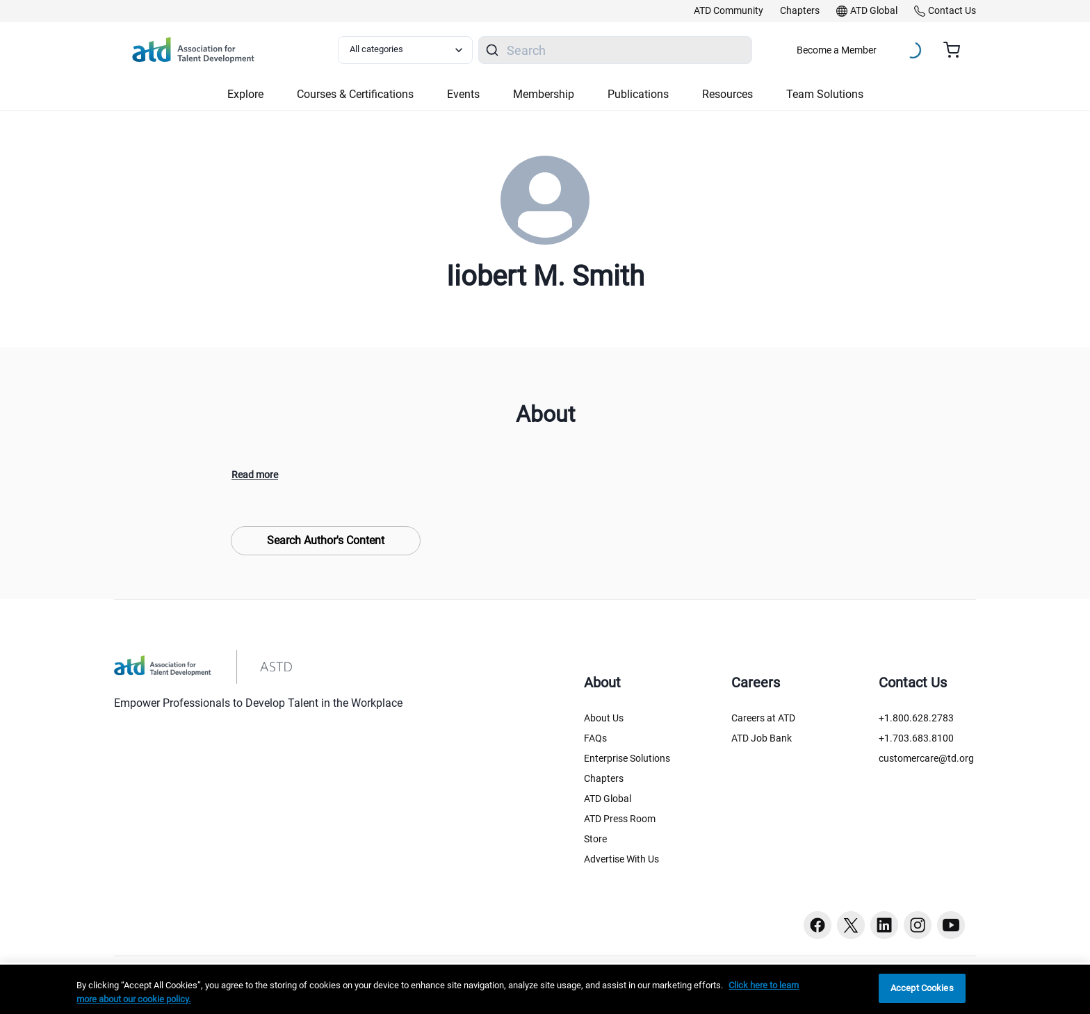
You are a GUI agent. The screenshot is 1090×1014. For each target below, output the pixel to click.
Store (595, 838)
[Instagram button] (918, 925)
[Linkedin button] (884, 925)
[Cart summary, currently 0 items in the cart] (957, 50)
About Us (604, 717)
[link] (728, 11)
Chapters (604, 778)
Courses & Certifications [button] (355, 94)
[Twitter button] (851, 925)
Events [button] (463, 94)
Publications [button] (638, 94)
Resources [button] (727, 94)
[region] (545, 989)
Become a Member (837, 50)
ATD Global (607, 798)
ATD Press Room (620, 818)
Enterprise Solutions (627, 758)
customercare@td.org (926, 758)
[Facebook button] (817, 925)
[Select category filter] (405, 50)
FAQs (595, 738)
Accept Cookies (922, 988)
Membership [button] (543, 94)
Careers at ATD (763, 717)
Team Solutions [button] (824, 94)
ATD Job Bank (761, 738)
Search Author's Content (325, 540)
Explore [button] (245, 94)
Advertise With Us (621, 859)
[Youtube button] (951, 925)
